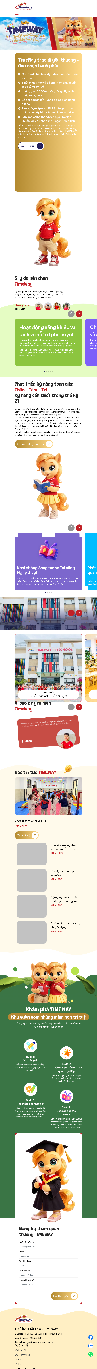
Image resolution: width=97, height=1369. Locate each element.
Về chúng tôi (20, 1350)
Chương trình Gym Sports (30, 820)
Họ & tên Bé (24, 1270)
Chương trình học (22, 1355)
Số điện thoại (25, 1261)
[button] (79, 313)
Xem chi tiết (32, 146)
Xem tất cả (28, 835)
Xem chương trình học (35, 444)
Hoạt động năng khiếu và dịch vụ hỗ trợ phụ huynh (64, 848)
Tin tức (18, 1359)
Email (21, 1251)
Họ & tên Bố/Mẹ (26, 1242)
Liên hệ (18, 1364)
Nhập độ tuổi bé (26, 1280)
